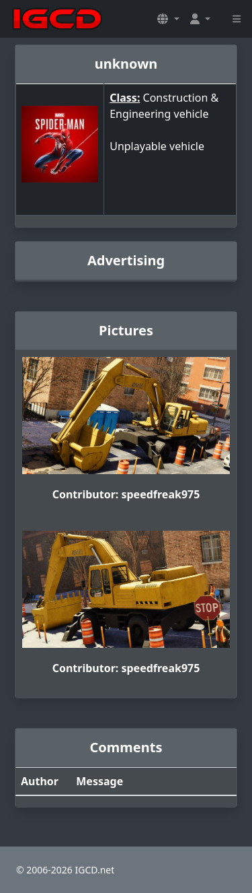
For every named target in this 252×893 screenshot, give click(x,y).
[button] (168, 18)
